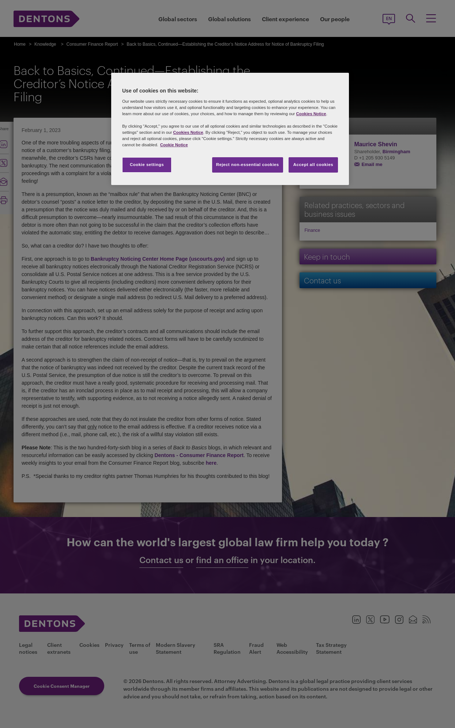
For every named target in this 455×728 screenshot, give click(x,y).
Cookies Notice (311, 114)
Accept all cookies (313, 164)
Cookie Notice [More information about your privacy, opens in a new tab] (174, 145)
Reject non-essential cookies (247, 164)
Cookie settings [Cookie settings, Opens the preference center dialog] (147, 164)
